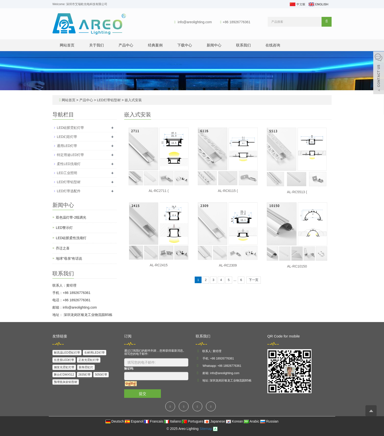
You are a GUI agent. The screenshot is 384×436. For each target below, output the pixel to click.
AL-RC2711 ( (159, 191)
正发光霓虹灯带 (88, 360)
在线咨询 (272, 45)
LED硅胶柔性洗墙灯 (71, 238)
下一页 (253, 280)
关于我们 (96, 45)
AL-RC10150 (297, 266)
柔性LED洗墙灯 (69, 164)
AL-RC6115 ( (228, 191)
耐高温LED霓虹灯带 (67, 352)
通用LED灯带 (67, 146)
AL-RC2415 (159, 265)
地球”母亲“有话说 (69, 258)
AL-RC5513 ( (297, 192)
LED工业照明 (67, 173)
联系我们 (243, 45)
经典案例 (155, 45)
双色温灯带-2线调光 (71, 217)
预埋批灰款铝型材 (65, 382)
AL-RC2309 (228, 265)
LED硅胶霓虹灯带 (70, 128)
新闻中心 (214, 45)
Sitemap (206, 429)
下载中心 (184, 45)
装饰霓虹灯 (86, 367)
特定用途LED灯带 (70, 155)
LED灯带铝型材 (109, 100)
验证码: (129, 368)
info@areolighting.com (195, 22)
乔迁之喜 (63, 248)
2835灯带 (84, 374)
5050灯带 (101, 374)
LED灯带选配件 (69, 191)
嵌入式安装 (133, 100)
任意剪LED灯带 (64, 360)
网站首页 (67, 45)
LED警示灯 (64, 228)
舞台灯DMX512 (64, 374)
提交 (142, 393)
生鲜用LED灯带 (94, 352)
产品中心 (126, 45)
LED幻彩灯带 (67, 137)
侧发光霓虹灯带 (64, 367)
